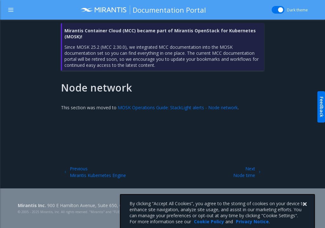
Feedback (322, 107)
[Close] (305, 208)
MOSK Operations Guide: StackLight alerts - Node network (178, 107)
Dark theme (297, 10)
